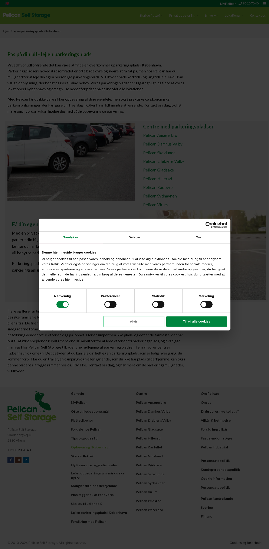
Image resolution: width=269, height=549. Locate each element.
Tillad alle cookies (196, 321)
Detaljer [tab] (135, 237)
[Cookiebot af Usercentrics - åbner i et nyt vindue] (208, 225)
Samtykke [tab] (70, 237)
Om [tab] (198, 237)
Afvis (134, 321)
